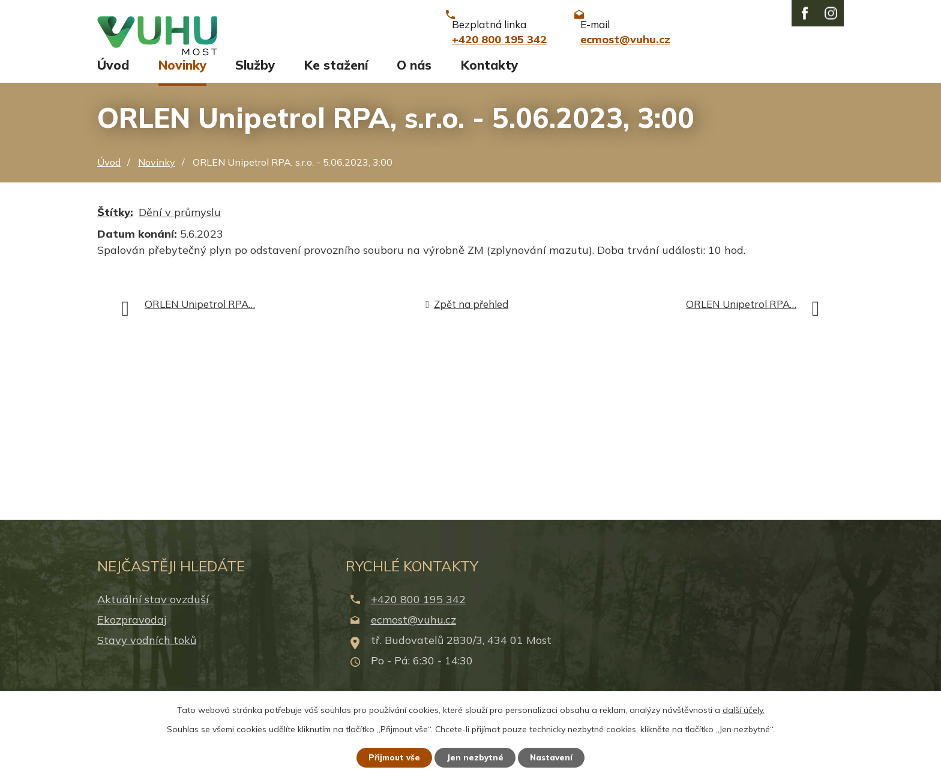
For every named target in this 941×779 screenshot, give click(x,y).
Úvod (113, 76)
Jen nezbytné (476, 756)
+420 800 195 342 (418, 610)
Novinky (182, 76)
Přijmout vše (392, 756)
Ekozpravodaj (131, 630)
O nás (414, 76)
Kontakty (489, 76)
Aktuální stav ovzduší (153, 610)
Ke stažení (336, 76)
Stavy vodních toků (146, 651)
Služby (255, 76)
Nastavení (554, 756)
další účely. (744, 708)
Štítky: (115, 223)
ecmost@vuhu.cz (413, 630)
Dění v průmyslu (180, 223)
